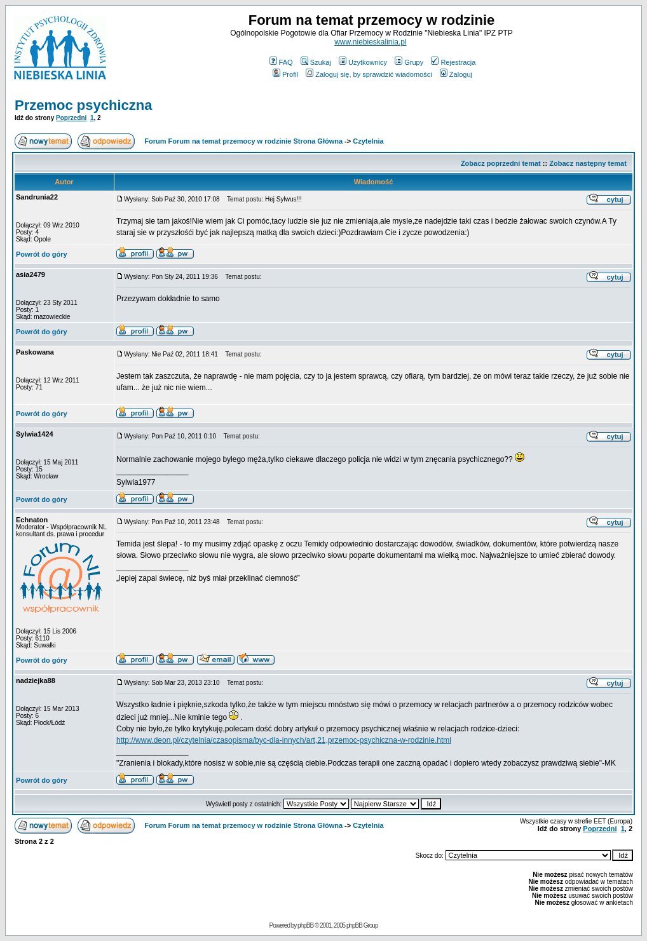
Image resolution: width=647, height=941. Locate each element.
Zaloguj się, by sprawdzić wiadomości (369, 74)
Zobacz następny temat (588, 163)
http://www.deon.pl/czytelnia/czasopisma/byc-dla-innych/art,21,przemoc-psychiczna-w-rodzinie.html (283, 740)
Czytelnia (368, 141)
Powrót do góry (41, 254)
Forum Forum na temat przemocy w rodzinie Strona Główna (243, 141)
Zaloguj (456, 74)
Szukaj (316, 62)
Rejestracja (453, 62)
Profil (285, 74)
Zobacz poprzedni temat (501, 163)
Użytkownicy (363, 62)
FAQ (281, 62)
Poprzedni (71, 117)
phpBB (305, 925)
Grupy (409, 62)
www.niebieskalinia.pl (370, 41)
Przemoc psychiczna (83, 105)
